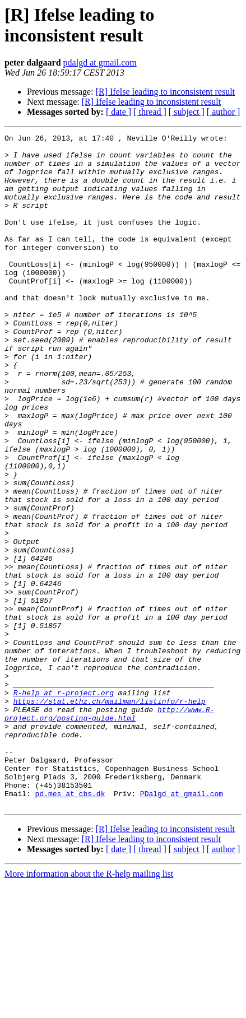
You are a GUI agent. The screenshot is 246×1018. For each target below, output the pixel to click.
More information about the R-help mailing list (88, 1008)
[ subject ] (187, 112)
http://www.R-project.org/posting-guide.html (109, 830)
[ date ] (118, 112)
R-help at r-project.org (63, 805)
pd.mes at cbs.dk (70, 926)
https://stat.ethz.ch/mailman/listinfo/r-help (109, 815)
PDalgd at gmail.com (181, 926)
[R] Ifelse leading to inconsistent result (165, 91)
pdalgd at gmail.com (100, 62)
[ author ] (223, 112)
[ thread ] (149, 112)
